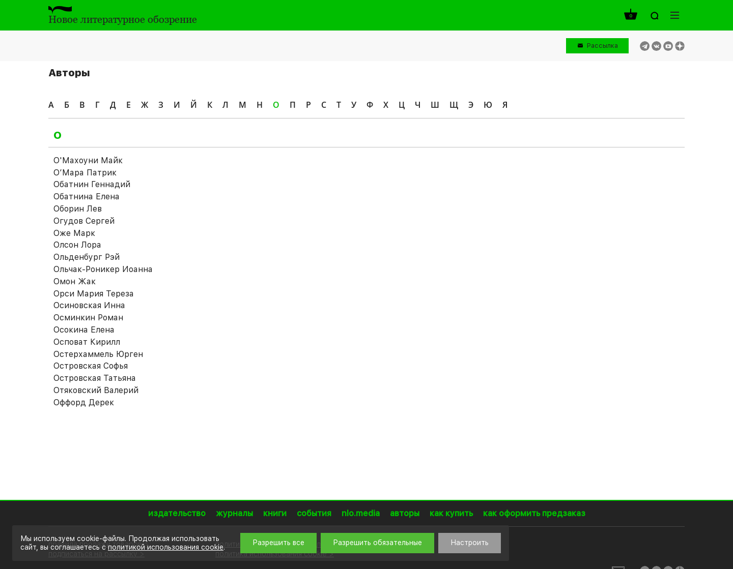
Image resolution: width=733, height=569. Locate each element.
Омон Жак (74, 281)
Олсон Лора (77, 245)
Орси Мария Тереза (93, 293)
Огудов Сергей (84, 221)
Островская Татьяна (94, 378)
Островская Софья (90, 366)
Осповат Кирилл (86, 342)
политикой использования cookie (165, 547)
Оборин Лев (77, 209)
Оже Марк (74, 233)
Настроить (469, 542)
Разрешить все (278, 542)
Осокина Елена (84, 330)
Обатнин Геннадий (91, 184)
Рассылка (602, 45)
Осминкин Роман (88, 317)
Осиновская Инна (89, 305)
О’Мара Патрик (85, 172)
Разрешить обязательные (377, 542)
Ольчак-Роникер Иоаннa (102, 269)
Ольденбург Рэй (86, 257)
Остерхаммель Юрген (98, 354)
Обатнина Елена (86, 196)
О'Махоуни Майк (88, 160)
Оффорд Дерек (83, 402)
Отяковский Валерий (95, 390)
